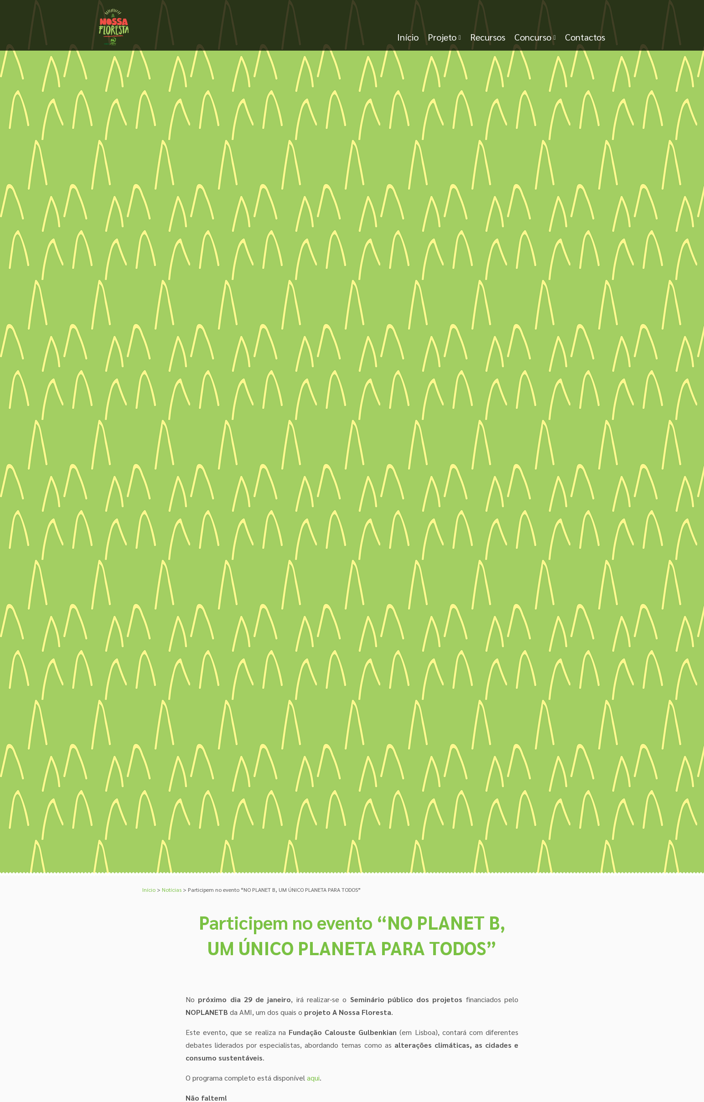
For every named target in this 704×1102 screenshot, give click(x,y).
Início (408, 37)
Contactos (585, 37)
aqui (313, 1077)
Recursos (487, 37)
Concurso (532, 37)
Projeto (442, 37)
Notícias (171, 889)
